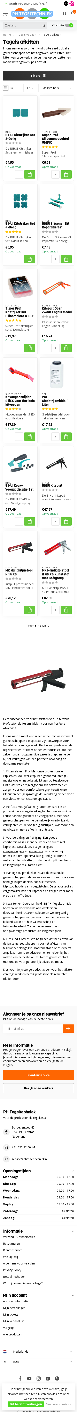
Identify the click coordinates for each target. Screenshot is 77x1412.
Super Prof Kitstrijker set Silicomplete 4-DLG (19, 312)
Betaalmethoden (14, 1277)
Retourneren (11, 1243)
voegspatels (47, 816)
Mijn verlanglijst (13, 1321)
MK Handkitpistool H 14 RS (18, 572)
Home (7, 34)
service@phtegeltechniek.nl (29, 1159)
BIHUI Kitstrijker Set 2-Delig (20, 137)
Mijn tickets (10, 1314)
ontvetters (36, 851)
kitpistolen (10, 776)
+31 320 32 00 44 (23, 1147)
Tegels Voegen (26, 34)
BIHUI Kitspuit (52, 485)
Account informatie (16, 1301)
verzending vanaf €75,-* (28, 3)
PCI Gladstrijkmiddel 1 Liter (55, 401)
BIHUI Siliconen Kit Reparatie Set (55, 225)
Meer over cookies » (58, 1404)
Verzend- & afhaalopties (19, 1237)
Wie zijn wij (10, 1257)
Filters (38, 76)
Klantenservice (39, 1075)
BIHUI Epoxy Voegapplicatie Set (19, 487)
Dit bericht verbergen (26, 1404)
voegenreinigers (13, 851)
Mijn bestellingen (14, 1308)
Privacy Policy (12, 1270)
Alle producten (12, 1334)
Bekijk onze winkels (38, 1088)
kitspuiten (36, 776)
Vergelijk (8, 1328)
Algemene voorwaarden (19, 1263)
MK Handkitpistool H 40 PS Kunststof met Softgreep (55, 574)
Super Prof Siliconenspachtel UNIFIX (55, 139)
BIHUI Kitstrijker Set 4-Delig (20, 225)
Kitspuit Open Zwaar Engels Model (57, 310)
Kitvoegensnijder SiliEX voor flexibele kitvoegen (20, 401)
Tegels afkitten (52, 34)
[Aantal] (19, 174)
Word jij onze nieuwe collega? (23, 1283)
